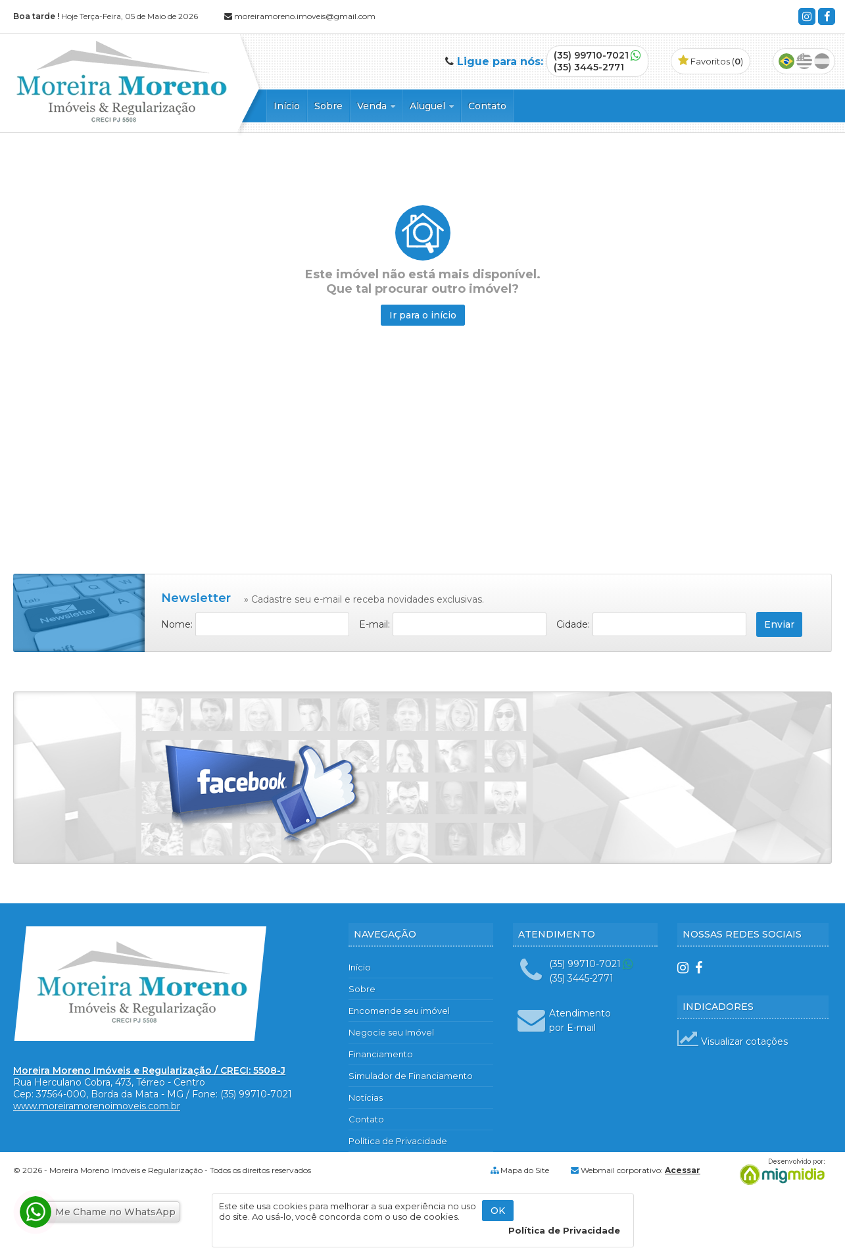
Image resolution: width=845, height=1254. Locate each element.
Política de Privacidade (398, 1141)
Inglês (804, 61)
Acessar (682, 1170)
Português (786, 61)
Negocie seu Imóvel (391, 1032)
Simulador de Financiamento (411, 1075)
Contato (487, 106)
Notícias (366, 1097)
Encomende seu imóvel (399, 1010)
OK (498, 1210)
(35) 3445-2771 (589, 67)
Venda (376, 106)
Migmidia (779, 1172)
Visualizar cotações (732, 1041)
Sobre (328, 106)
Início (287, 106)
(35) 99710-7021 (591, 55)
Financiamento (381, 1054)
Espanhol (822, 61)
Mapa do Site (524, 1170)
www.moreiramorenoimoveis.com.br (96, 1106)
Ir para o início (422, 315)
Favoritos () (710, 61)
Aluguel (432, 106)
